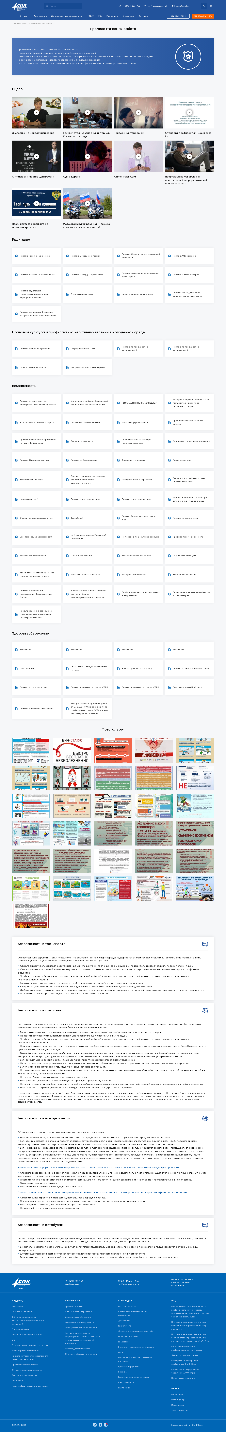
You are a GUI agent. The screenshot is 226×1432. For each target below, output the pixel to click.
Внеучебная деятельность (24, 1375)
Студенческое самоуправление (27, 1370)
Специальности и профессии (78, 1312)
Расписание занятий (22, 1312)
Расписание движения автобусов (133, 1377)
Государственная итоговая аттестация (30, 1345)
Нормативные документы (183, 1378)
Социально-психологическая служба (135, 1331)
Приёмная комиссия (74, 1307)
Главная (15, 24)
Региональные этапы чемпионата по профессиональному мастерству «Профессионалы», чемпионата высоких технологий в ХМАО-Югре (190, 1312)
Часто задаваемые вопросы (78, 1349)
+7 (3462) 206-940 (74, 1281)
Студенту (24, 24)
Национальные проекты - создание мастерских (135, 1359)
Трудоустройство (179, 1410)
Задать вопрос (177, 16)
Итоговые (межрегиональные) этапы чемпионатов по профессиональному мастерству (188, 1325)
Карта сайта (124, 1388)
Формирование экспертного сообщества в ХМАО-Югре (184, 1362)
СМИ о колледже (126, 1383)
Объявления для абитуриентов (79, 1322)
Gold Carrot (198, 1425)
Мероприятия (177, 1405)
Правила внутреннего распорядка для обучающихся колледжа (30, 1357)
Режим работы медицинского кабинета (30, 1386)
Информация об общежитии (78, 1317)
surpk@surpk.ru (72, 1284)
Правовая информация (128, 1367)
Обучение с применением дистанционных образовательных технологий (28, 1320)
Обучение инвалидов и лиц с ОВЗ (27, 1335)
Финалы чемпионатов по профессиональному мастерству (186, 1348)
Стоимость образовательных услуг (81, 1354)
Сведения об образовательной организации (132, 1313)
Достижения (124, 1321)
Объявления (17, 1307)
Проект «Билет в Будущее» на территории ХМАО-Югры (185, 1371)
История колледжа (127, 1307)
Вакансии (122, 1372)
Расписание (177, 1394)
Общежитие (17, 1381)
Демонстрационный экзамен (25, 1351)
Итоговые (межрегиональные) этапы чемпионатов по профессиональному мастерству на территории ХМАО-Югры (190, 1338)
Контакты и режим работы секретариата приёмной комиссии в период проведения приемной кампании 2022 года (82, 1338)
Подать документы (202, 16)
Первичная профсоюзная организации (136, 1347)
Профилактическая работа (40, 24)
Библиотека (124, 1342)
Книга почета (124, 1326)
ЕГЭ (13, 1340)
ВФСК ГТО (122, 1353)
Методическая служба (128, 1337)
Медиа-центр (177, 1400)
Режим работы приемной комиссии (81, 1328)
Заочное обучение (21, 1329)
